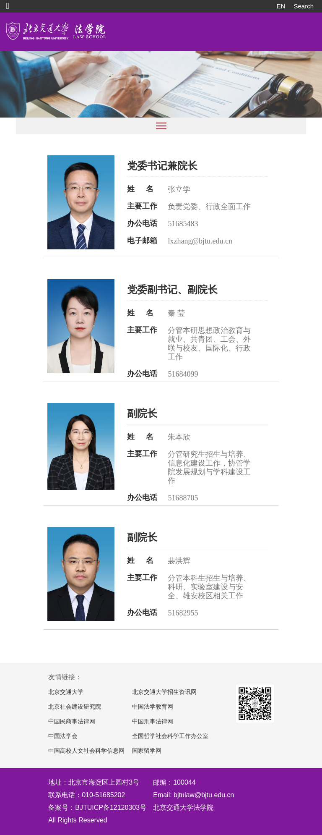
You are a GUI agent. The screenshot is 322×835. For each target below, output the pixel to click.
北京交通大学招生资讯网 (164, 692)
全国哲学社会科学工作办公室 (170, 736)
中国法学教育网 (152, 707)
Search (303, 6)
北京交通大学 (65, 692)
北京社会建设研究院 (74, 707)
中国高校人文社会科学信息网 (86, 751)
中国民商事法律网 (71, 721)
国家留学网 (146, 751)
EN (281, 6)
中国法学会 (63, 736)
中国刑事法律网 (152, 721)
